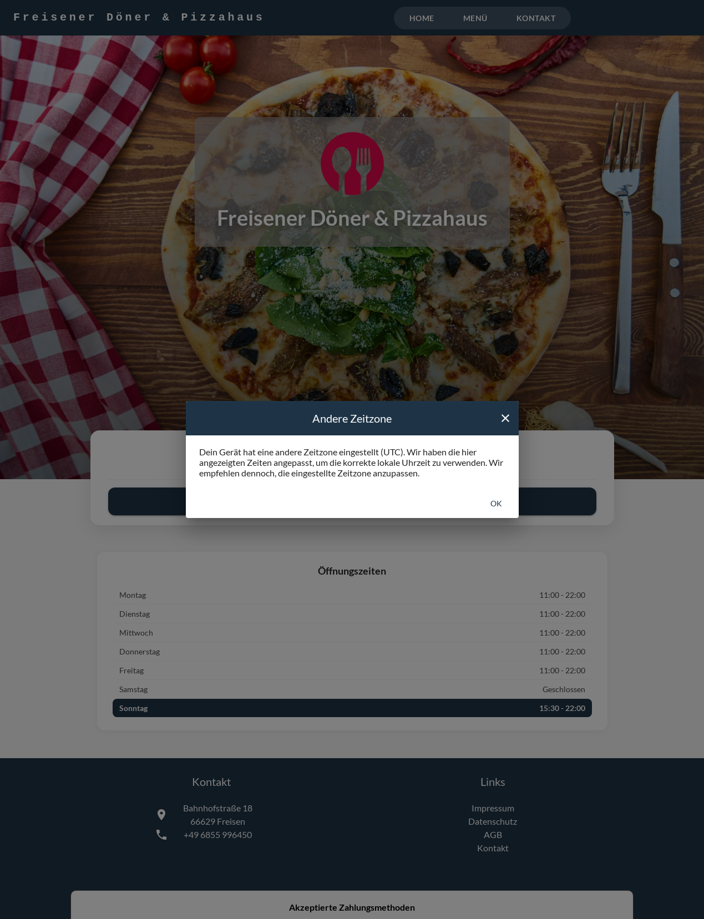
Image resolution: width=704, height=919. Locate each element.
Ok (496, 503)
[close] (505, 418)
